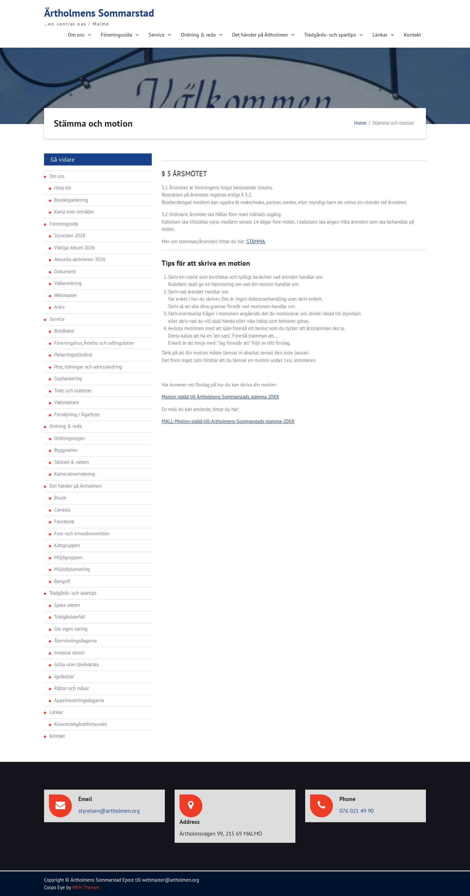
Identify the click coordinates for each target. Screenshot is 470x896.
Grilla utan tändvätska (76, 664)
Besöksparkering (71, 200)
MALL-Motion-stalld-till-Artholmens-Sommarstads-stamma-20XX (228, 421)
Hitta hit (62, 188)
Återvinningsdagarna (75, 640)
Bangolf (62, 581)
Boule (60, 498)
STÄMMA (255, 241)
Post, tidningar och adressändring (88, 367)
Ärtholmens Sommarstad (99, 13)
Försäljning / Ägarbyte (77, 414)
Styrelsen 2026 (69, 235)
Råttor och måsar (71, 688)
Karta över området (74, 212)
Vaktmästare (66, 402)
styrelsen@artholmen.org (109, 810)
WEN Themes (86, 887)
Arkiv (59, 307)
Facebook (64, 521)
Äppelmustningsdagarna (79, 700)
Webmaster (65, 295)
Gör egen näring (70, 629)
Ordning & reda (198, 34)
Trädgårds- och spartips (330, 34)
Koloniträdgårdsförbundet (80, 724)
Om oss (76, 34)
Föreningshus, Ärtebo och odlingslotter (94, 343)
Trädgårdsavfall (69, 617)
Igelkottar (64, 676)
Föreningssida (116, 34)
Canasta (62, 510)
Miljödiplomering (72, 569)
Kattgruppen (67, 545)
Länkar (379, 34)
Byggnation (66, 450)
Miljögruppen (68, 557)
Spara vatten (67, 605)
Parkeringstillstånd (73, 355)
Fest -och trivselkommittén (82, 533)
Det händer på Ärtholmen (260, 34)
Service (156, 34)
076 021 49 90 (356, 810)
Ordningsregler (69, 438)
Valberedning (68, 283)
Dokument (65, 271)
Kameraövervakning (74, 474)
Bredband (64, 331)
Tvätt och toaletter (73, 390)
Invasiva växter (69, 653)
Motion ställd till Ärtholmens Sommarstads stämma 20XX (220, 397)
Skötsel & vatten (71, 462)
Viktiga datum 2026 (74, 247)
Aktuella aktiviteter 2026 (79, 259)
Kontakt (412, 34)
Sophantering (68, 378)
